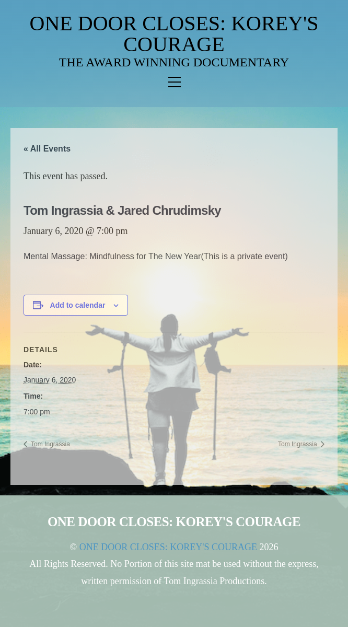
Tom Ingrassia (49, 444)
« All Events (47, 148)
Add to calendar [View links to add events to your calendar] (78, 305)
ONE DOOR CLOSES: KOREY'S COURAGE (174, 33)
